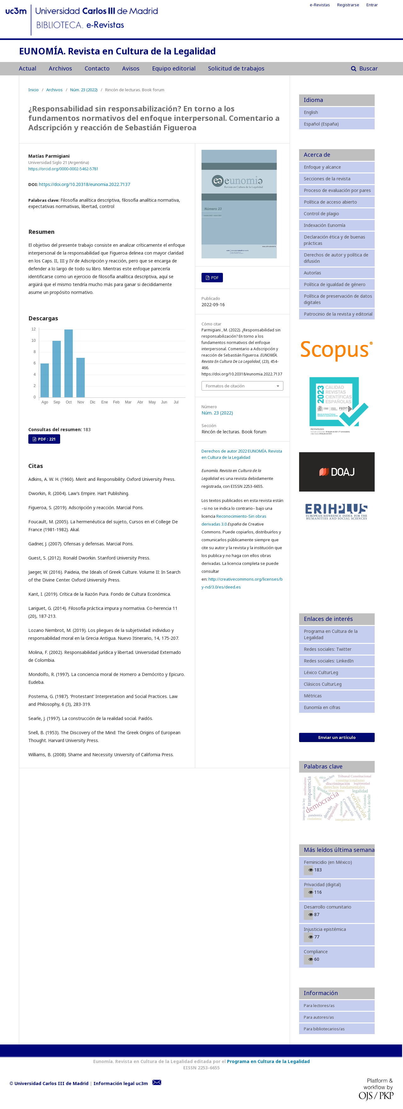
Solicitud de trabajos (236, 68)
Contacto (97, 68)
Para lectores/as (319, 1005)
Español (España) (321, 124)
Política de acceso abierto (330, 202)
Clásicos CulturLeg (323, 684)
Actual (27, 68)
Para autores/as (319, 1017)
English (311, 112)
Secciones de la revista (327, 179)
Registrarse (348, 5)
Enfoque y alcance (322, 167)
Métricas (313, 696)
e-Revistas (320, 5)
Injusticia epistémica (325, 929)
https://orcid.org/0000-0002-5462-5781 (63, 168)
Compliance (316, 951)
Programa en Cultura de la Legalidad (268, 1061)
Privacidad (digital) (322, 884)
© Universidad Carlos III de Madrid (48, 1083)
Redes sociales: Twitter (327, 649)
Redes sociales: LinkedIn (329, 661)
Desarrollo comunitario (327, 907)
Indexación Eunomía (324, 225)
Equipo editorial (174, 68)
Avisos (130, 68)
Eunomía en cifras (322, 707)
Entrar (372, 5)
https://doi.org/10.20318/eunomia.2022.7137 (84, 184)
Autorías (312, 273)
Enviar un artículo (337, 737)
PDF (214, 277)
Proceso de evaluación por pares (337, 190)
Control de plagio (321, 214)
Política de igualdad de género (335, 284)
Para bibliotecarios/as (324, 1029)
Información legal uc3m (121, 1083)
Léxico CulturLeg (321, 672)
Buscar (368, 68)
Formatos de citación (225, 386)
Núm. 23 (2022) (84, 90)
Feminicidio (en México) (328, 862)
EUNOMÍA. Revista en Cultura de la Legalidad (117, 51)
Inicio (33, 90)
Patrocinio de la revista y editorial (338, 314)
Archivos (60, 68)
